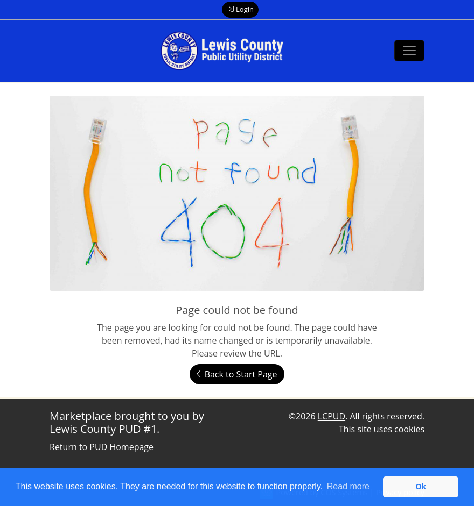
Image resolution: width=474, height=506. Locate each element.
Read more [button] (348, 486)
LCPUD (331, 416)
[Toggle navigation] (409, 50)
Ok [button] (421, 486)
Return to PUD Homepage (102, 447)
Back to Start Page (237, 374)
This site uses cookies (381, 429)
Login (240, 9)
